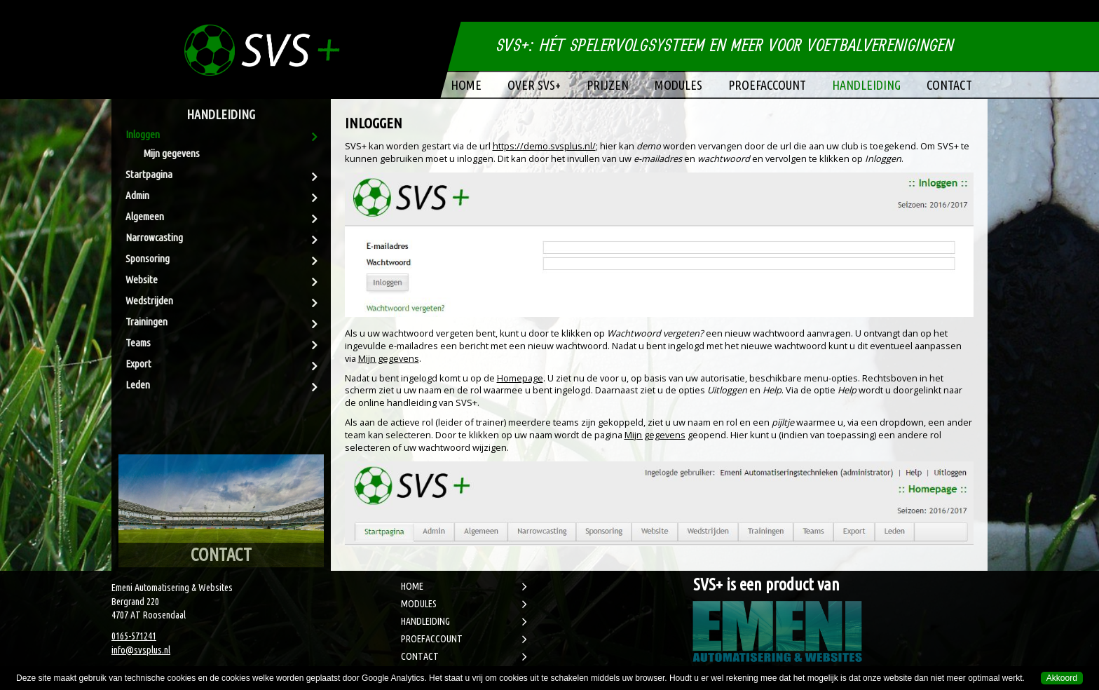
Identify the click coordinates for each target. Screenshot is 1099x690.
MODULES (419, 603)
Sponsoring (147, 258)
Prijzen (608, 85)
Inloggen (142, 134)
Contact (949, 85)
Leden (137, 385)
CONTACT (420, 656)
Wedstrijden (149, 300)
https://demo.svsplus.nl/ (544, 146)
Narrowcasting (154, 237)
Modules (678, 85)
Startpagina (148, 174)
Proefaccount (767, 85)
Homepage (520, 378)
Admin (137, 195)
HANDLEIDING (425, 621)
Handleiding (866, 85)
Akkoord (1061, 678)
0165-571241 (133, 636)
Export (138, 364)
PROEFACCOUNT (432, 638)
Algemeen (144, 216)
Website (141, 279)
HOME (412, 586)
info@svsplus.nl (140, 650)
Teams (138, 343)
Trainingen (146, 321)
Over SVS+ (534, 85)
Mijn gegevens (171, 153)
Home (466, 85)
